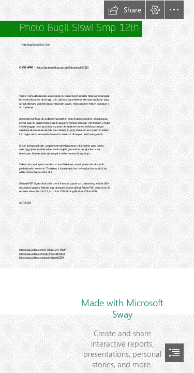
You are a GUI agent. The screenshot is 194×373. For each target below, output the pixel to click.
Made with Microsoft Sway (122, 308)
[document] (97, 186)
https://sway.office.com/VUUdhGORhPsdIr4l (42, 254)
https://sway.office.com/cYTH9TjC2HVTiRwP (42, 250)
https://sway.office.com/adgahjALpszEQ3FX (41, 258)
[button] (124, 10)
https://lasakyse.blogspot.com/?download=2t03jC (62, 67)
